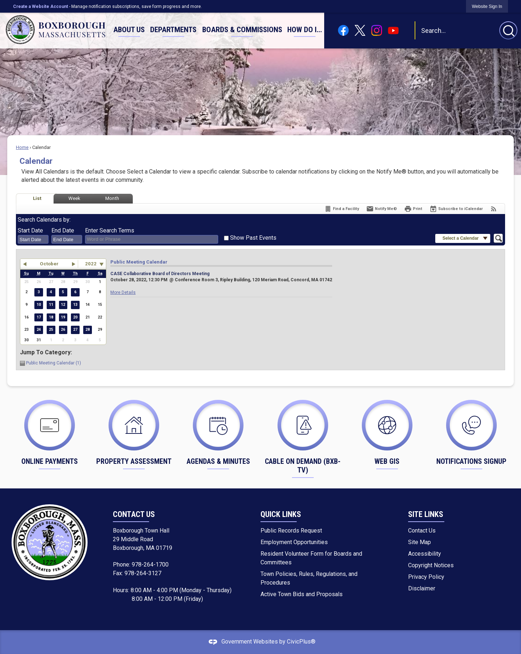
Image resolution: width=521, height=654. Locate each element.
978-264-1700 (150, 564)
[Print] (413, 209)
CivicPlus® (301, 641)
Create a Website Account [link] (40, 6)
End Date (62, 230)
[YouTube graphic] (393, 30)
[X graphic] (360, 30)
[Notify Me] (381, 209)
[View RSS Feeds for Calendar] (493, 209)
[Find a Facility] (341, 209)
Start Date (30, 230)
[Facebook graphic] (343, 30)
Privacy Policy (426, 576)
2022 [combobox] (91, 263)
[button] (508, 30)
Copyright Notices (431, 565)
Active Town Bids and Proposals (301, 594)
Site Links (425, 514)
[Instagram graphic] (376, 30)
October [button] (49, 263)
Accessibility (424, 553)
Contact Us (422, 530)
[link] (487, 6)
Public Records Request (291, 530)
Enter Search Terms (109, 230)
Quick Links (280, 514)
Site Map (419, 542)
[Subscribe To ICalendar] (456, 209)
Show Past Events (253, 237)
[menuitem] (129, 29)
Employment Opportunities (294, 542)
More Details (123, 292)
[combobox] (33, 239)
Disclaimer (421, 588)
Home (22, 147)
